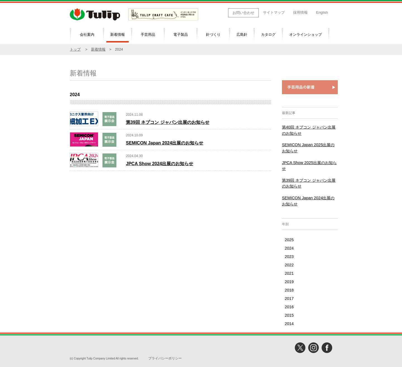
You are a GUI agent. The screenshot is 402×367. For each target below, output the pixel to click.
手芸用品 (148, 34)
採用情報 (300, 12)
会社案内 (87, 34)
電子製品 (180, 34)
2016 (289, 307)
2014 (289, 323)
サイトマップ (274, 12)
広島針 (241, 34)
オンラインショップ (305, 34)
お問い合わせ (243, 13)
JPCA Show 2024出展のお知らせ (159, 163)
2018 (289, 290)
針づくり (213, 34)
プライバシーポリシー (165, 358)
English (322, 12)
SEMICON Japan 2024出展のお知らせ (164, 143)
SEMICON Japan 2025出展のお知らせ (308, 148)
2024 (289, 248)
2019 (289, 282)
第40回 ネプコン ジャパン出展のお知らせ (309, 130)
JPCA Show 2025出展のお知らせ (309, 165)
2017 (289, 298)
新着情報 (117, 34)
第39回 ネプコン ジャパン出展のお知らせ (167, 122)
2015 (289, 315)
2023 (289, 256)
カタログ (268, 34)
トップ (75, 49)
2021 (289, 273)
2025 (289, 240)
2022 (289, 265)
